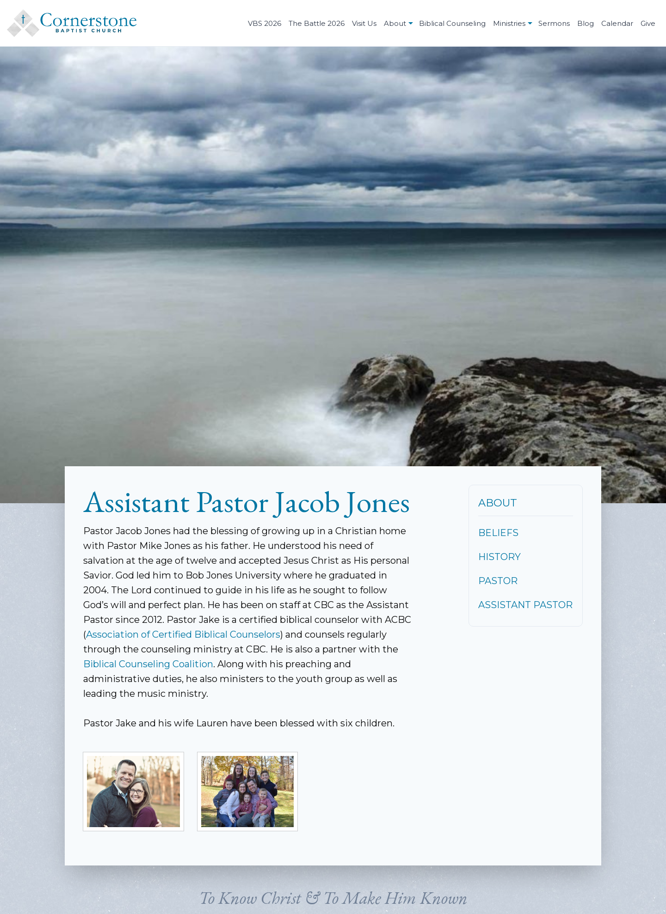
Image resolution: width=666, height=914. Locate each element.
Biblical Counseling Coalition (148, 664)
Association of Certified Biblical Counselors (183, 634)
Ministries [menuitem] (509, 23)
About (497, 502)
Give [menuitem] (648, 23)
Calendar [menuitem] (617, 23)
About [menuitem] (395, 23)
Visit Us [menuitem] (364, 23)
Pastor (498, 580)
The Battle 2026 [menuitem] (317, 23)
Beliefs (498, 532)
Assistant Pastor (525, 604)
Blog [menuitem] (585, 23)
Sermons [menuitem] (554, 23)
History (499, 556)
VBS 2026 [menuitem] (264, 23)
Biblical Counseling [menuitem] (452, 23)
